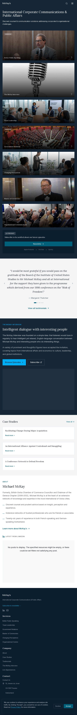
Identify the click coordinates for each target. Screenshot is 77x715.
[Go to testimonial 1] (35, 302)
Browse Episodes (14, 362)
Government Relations (10, 629)
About (5, 653)
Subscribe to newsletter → (12, 606)
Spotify (50, 249)
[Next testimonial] (72, 283)
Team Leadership (9, 625)
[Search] (67, 3)
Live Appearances (9, 670)
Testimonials (7, 661)
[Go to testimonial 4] (41, 302)
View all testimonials (38, 308)
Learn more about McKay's (16, 528)
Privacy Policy (16, 707)
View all (70, 422)
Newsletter (38, 244)
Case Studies (7, 657)
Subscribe (36, 362)
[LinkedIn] (4, 610)
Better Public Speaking (11, 621)
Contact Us (6, 680)
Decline (58, 706)
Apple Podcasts (29, 249)
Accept (68, 706)
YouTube (41, 249)
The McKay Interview (10, 666)
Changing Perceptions (10, 638)
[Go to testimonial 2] (37, 302)
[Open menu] (72, 3)
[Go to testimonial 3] (39, 302)
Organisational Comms (10, 642)
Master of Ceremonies (10, 633)
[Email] (7, 610)
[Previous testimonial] (4, 283)
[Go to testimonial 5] (42, 302)
